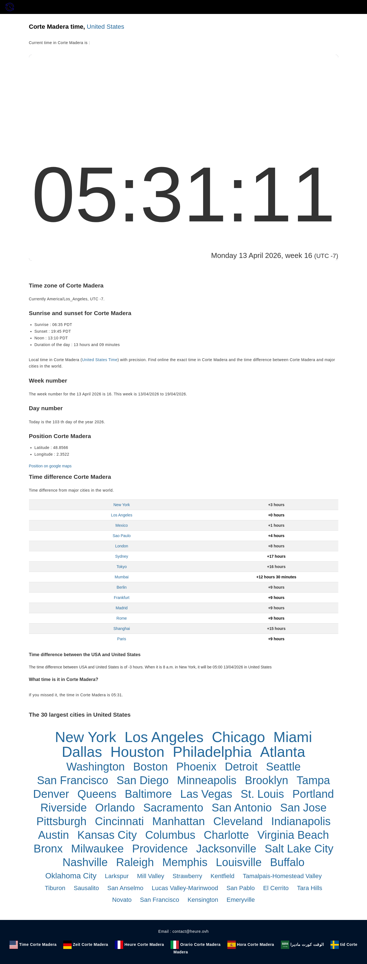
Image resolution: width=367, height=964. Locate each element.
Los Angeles (121, 515)
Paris (121, 639)
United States (105, 26)
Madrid (122, 608)
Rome (121, 618)
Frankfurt (121, 597)
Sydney (121, 556)
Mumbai (122, 577)
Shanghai (121, 628)
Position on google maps (50, 466)
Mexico (121, 525)
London (121, 546)
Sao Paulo (122, 535)
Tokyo (121, 566)
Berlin (122, 587)
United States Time (99, 359)
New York (121, 504)
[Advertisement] (183, 96)
